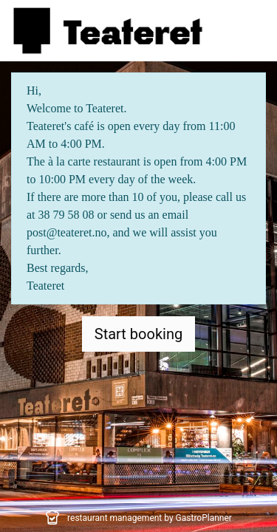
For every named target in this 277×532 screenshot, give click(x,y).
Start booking (138, 334)
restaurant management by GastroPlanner (149, 518)
